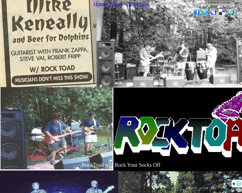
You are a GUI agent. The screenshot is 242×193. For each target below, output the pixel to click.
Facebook (196, 12)
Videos (115, 4)
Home (99, 4)
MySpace (213, 12)
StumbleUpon (230, 12)
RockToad (138, 4)
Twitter (205, 12)
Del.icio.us (222, 12)
